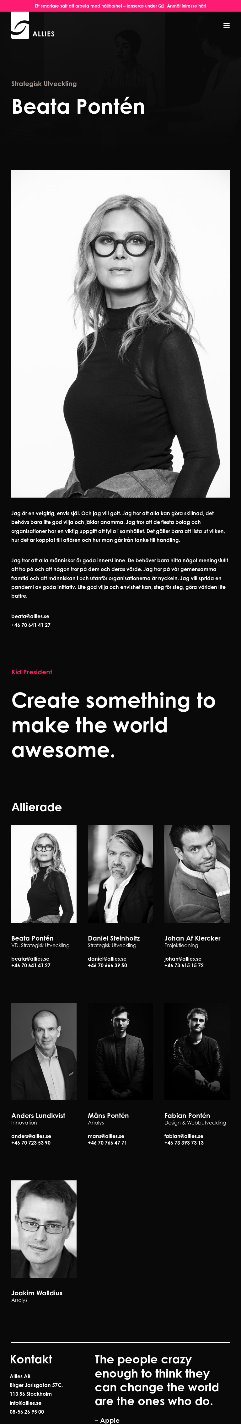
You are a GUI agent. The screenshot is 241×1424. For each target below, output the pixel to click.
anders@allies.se (31, 1136)
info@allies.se (25, 1403)
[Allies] (33, 25)
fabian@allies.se (183, 1136)
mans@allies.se (106, 1136)
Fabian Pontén (187, 1115)
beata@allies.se (30, 616)
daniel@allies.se (107, 959)
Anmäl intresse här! (186, 5)
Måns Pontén (108, 1115)
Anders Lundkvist (38, 1115)
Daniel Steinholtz (114, 938)
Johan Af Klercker (192, 938)
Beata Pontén (32, 938)
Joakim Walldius (36, 1293)
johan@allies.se (182, 959)
